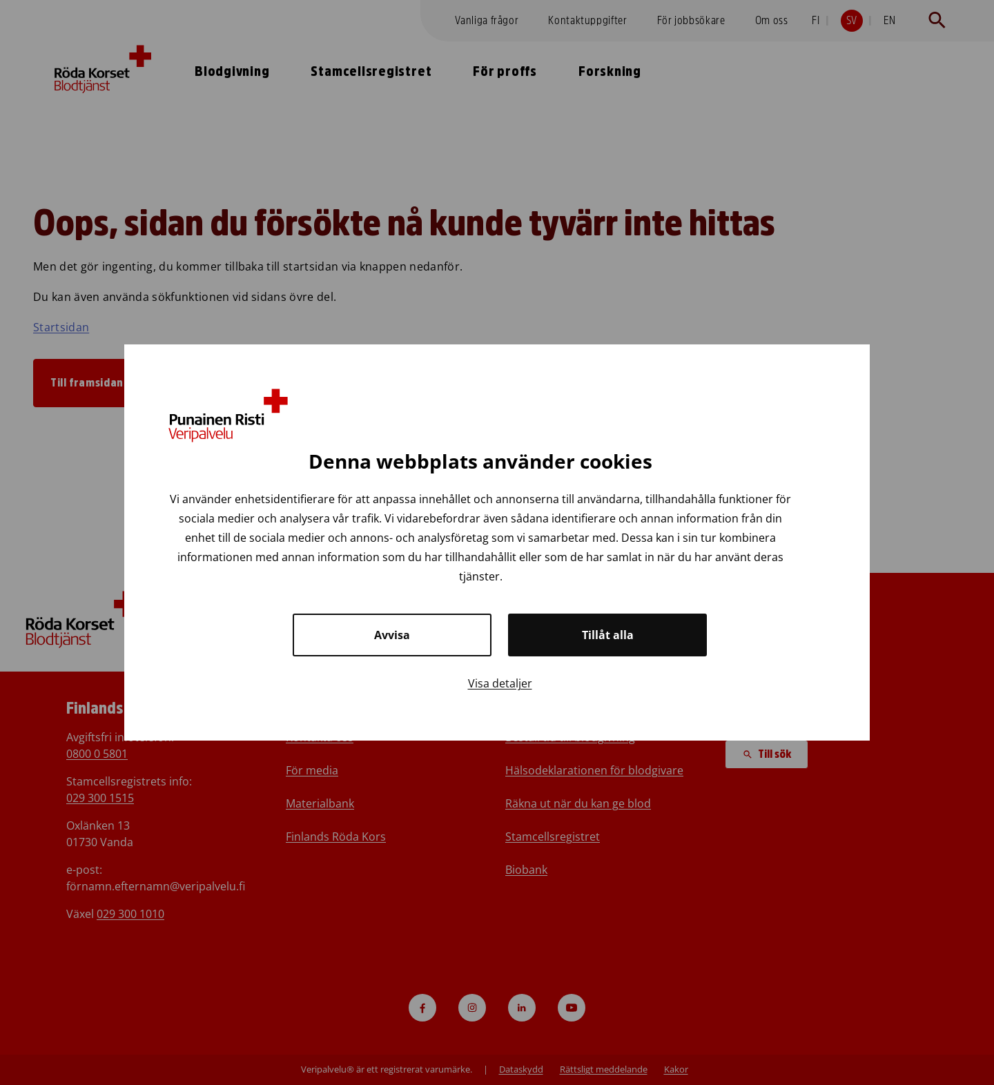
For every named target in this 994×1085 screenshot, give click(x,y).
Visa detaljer (500, 683)
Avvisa (392, 635)
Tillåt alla (608, 635)
